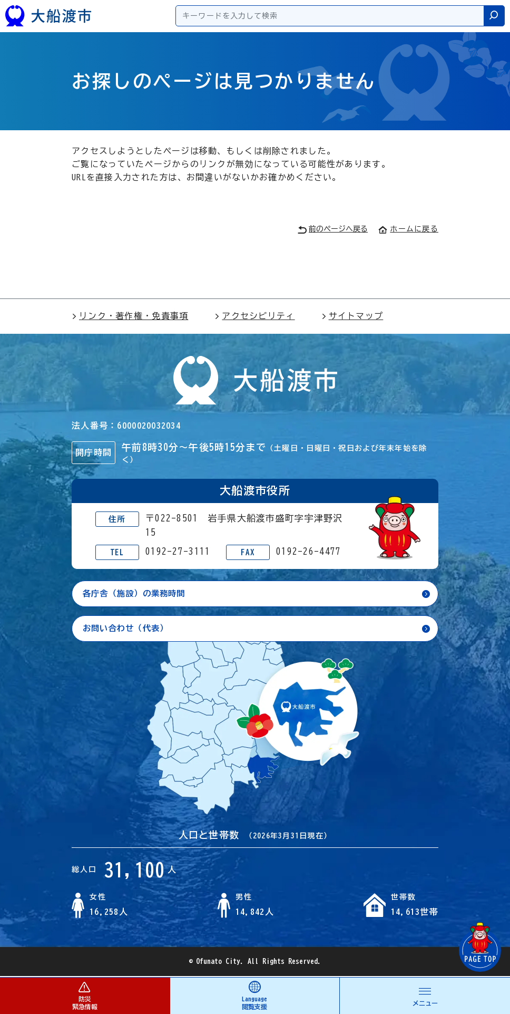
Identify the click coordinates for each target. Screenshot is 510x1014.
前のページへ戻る (333, 229)
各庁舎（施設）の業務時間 (137, 594)
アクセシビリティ (254, 316)
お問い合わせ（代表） (128, 629)
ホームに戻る (408, 229)
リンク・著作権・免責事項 (130, 316)
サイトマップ (352, 316)
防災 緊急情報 (84, 995)
